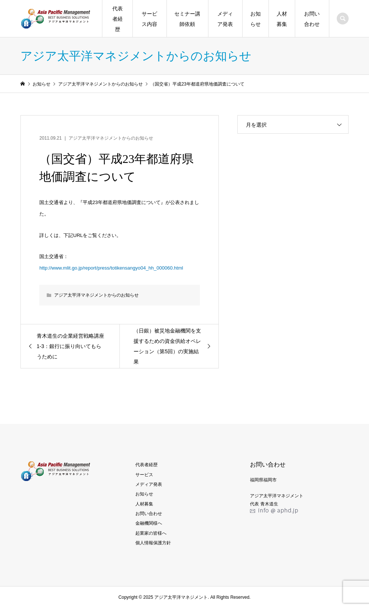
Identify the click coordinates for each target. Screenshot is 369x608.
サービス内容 (149, 19)
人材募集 (282, 19)
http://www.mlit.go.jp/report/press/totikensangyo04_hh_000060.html (111, 268)
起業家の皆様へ (151, 533)
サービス (144, 474)
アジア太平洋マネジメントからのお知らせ (111, 138)
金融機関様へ (148, 523)
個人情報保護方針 (153, 542)
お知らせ (255, 19)
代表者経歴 (117, 19)
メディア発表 (225, 19)
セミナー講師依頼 (187, 19)
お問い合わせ (312, 19)
